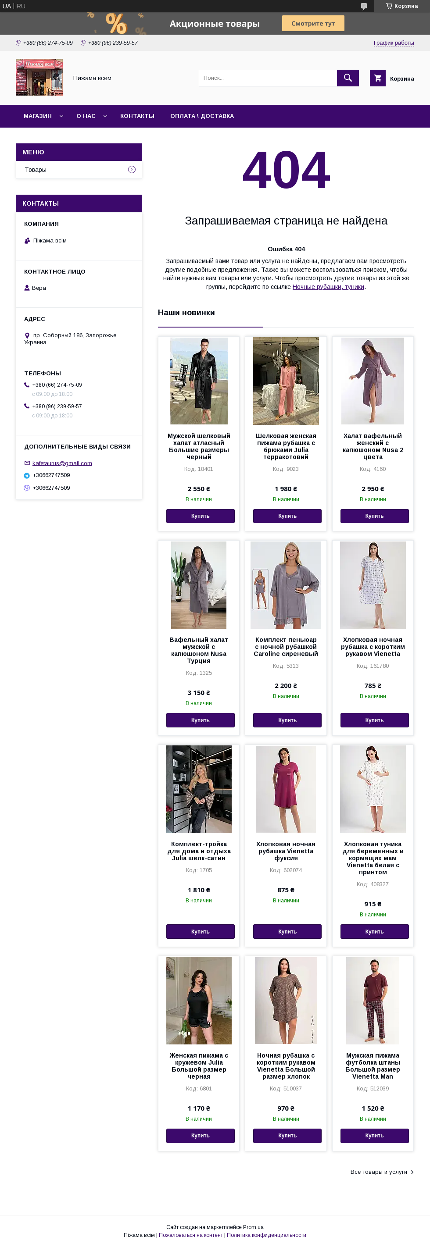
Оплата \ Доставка (202, 116)
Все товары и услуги (379, 1172)
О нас (86, 116)
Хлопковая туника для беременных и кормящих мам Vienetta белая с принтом (373, 858)
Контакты (137, 116)
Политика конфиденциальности (266, 1235)
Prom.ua (253, 1227)
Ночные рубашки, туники (328, 286)
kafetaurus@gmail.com (62, 463)
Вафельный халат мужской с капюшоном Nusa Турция (198, 650)
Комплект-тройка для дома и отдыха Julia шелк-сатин (199, 851)
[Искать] (348, 78)
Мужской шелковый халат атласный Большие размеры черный (199, 446)
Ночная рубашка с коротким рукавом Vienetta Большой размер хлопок (286, 1066)
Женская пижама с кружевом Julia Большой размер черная (199, 1066)
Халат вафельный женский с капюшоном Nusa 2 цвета (373, 446)
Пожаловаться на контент (191, 1235)
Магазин (38, 116)
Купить (200, 516)
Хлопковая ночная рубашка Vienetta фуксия (285, 851)
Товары (36, 169)
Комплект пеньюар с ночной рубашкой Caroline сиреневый (286, 646)
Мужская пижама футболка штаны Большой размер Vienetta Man (372, 1066)
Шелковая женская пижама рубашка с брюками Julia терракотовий (286, 446)
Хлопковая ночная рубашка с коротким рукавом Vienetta (373, 646)
